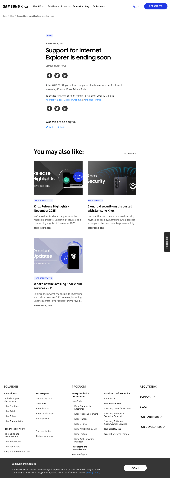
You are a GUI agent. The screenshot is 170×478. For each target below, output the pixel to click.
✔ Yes (49, 127)
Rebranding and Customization (11, 435)
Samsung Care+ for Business (117, 408)
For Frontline (12, 406)
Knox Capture (80, 434)
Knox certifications (45, 413)
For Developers (151, 427)
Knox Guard (109, 398)
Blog (86, 6)
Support (146, 396)
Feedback (167, 241)
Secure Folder (42, 418)
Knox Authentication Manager (84, 440)
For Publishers (13, 446)
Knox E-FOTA (80, 424)
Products (79, 386)
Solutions (11, 386)
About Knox (38, 6)
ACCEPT (135, 468)
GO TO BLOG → (130, 154)
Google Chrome (72, 99)
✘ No (60, 127)
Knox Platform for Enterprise (82, 407)
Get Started (155, 6)
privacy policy (93, 472)
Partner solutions (44, 436)
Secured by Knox (44, 398)
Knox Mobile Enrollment (86, 414)
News (49, 36)
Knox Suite (77, 401)
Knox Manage (80, 419)
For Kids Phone (13, 441)
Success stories (43, 431)
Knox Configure (79, 454)
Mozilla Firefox (93, 99)
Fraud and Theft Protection (17, 451)
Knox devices (42, 408)
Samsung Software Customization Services (115, 422)
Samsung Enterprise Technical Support (114, 415)
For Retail (10, 411)
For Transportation (15, 421)
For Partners (98, 6)
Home (5, 16)
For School (11, 416)
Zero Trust (41, 403)
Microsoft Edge (54, 99)
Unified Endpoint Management (12, 400)
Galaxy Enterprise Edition (116, 434)
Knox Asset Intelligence (85, 429)
